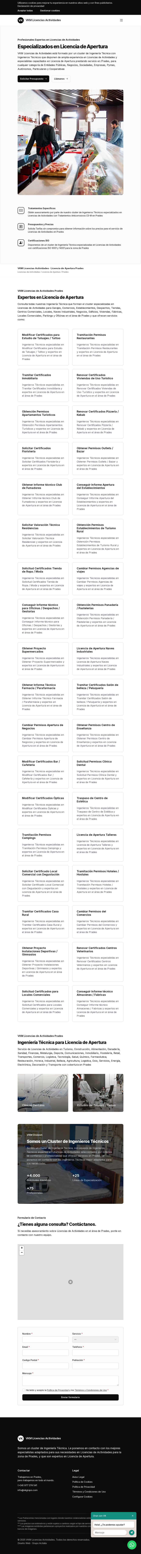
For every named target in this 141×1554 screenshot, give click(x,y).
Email (26, 1347)
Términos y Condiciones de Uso (91, 1390)
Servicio (77, 1333)
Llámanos (61, 78)
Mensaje (27, 1373)
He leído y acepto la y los (67, 1390)
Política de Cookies (82, 1481)
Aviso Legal (78, 1477)
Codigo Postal (30, 1360)
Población (78, 1360)
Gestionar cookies (50, 10)
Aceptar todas (25, 10)
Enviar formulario (70, 1397)
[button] (70, 1282)
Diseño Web (24, 1543)
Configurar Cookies (82, 1496)
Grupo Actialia (39, 1543)
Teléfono (78, 1347)
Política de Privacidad (58, 1390)
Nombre (27, 1333)
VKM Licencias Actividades (39, 20)
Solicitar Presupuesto (33, 78)
